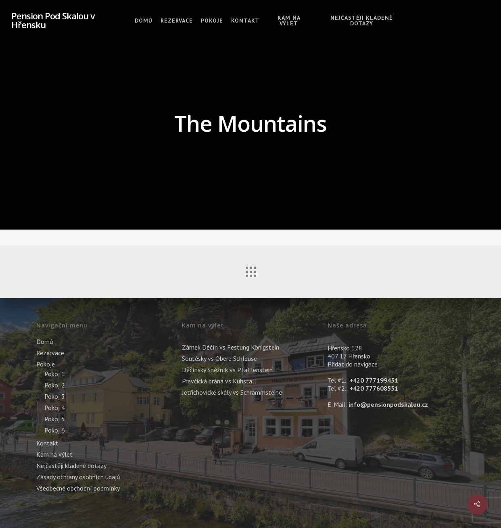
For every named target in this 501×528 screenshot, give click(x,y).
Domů (143, 20)
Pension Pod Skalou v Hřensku (53, 20)
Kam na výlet (289, 20)
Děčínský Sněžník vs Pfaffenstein (227, 370)
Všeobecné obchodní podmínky (78, 488)
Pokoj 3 (54, 396)
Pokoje (212, 20)
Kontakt (245, 20)
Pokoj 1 (54, 374)
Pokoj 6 (54, 430)
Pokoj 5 (54, 419)
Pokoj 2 (54, 385)
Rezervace (177, 20)
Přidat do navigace (353, 364)
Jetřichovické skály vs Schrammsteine (232, 392)
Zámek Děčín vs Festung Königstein (230, 347)
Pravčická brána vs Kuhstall (219, 381)
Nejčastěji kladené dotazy (361, 20)
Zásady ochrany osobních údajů (78, 477)
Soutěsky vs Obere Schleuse (219, 358)
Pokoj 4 (54, 408)
